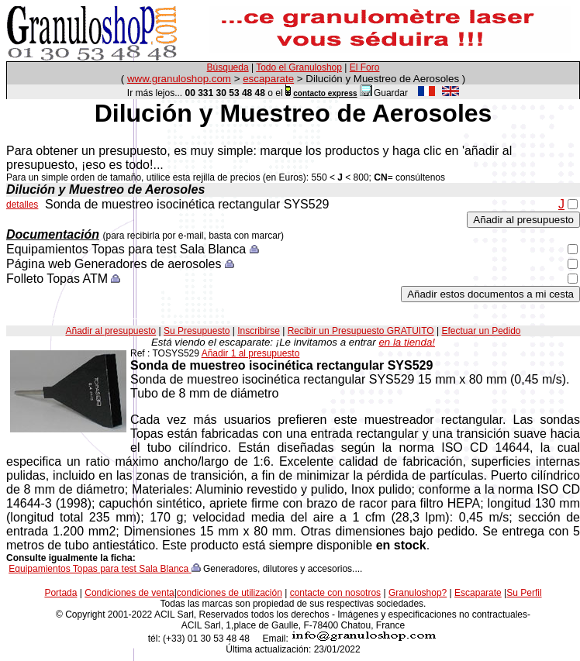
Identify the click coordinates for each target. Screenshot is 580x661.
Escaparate (478, 592)
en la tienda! (406, 342)
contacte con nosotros (335, 592)
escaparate (268, 78)
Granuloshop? (417, 592)
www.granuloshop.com (179, 78)
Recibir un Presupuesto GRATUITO (361, 330)
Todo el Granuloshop (299, 67)
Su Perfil (523, 592)
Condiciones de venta (129, 592)
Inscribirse (258, 330)
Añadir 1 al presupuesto (251, 353)
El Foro (365, 67)
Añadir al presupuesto (110, 330)
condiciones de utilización (229, 592)
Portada (60, 592)
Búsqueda (228, 67)
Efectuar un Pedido (480, 330)
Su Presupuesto (197, 330)
